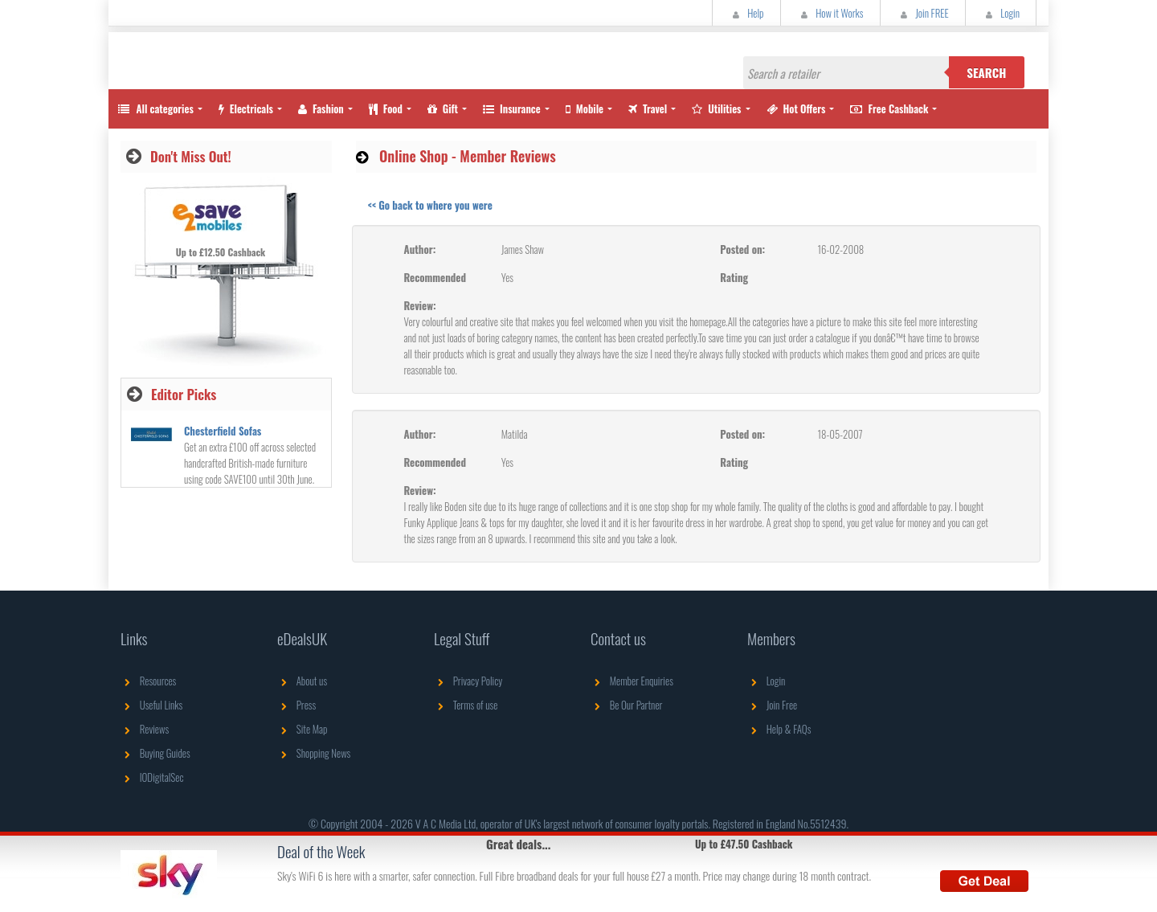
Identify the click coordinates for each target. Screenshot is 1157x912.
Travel (647, 108)
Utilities (716, 108)
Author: (420, 249)
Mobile (584, 108)
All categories (155, 108)
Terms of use (465, 705)
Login (1001, 13)
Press (296, 705)
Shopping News (313, 753)
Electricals (246, 108)
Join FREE (923, 13)
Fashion (321, 108)
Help (746, 13)
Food (386, 108)
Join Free (772, 705)
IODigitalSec (152, 777)
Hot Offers (796, 108)
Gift (442, 108)
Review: (420, 305)
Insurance (512, 108)
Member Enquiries (632, 681)
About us (302, 681)
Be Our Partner (626, 705)
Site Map (302, 729)
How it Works (830, 13)
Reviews (145, 729)
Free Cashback (889, 108)
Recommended (435, 277)
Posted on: (742, 249)
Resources (148, 681)
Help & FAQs (779, 729)
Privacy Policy (468, 681)
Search (986, 72)
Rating (734, 277)
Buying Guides (155, 753)
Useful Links (151, 705)
